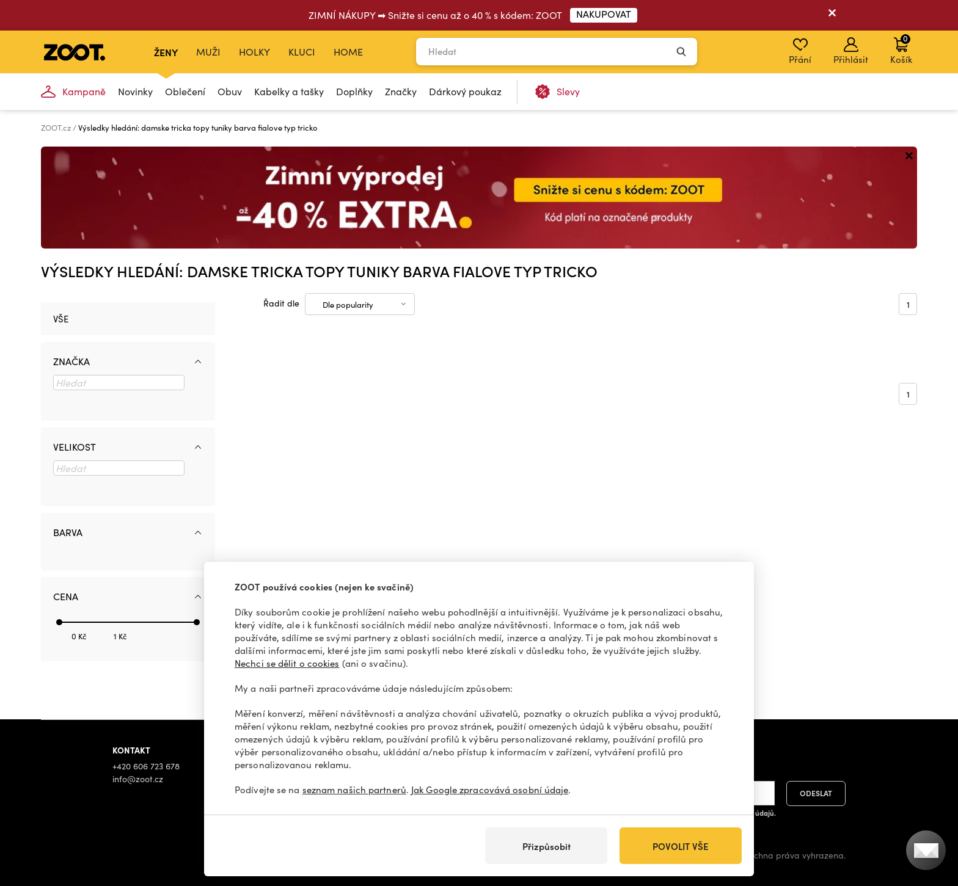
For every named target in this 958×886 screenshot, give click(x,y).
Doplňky (354, 91)
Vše (60, 319)
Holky (254, 51)
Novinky (135, 91)
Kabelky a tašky (289, 91)
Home (348, 51)
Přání (800, 51)
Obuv (230, 91)
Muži (208, 51)
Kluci (301, 51)
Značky (401, 91)
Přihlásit (850, 51)
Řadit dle (281, 303)
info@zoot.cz (137, 779)
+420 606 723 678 (146, 766)
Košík (901, 48)
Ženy (166, 52)
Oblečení (185, 91)
